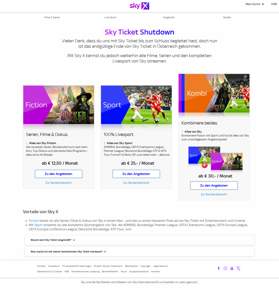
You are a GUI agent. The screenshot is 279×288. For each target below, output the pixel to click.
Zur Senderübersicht (58, 182)
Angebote (168, 17)
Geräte (227, 17)
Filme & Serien (52, 17)
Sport (38, 225)
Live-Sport (110, 17)
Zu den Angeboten (58, 174)
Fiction (34, 221)
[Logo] (139, 6)
